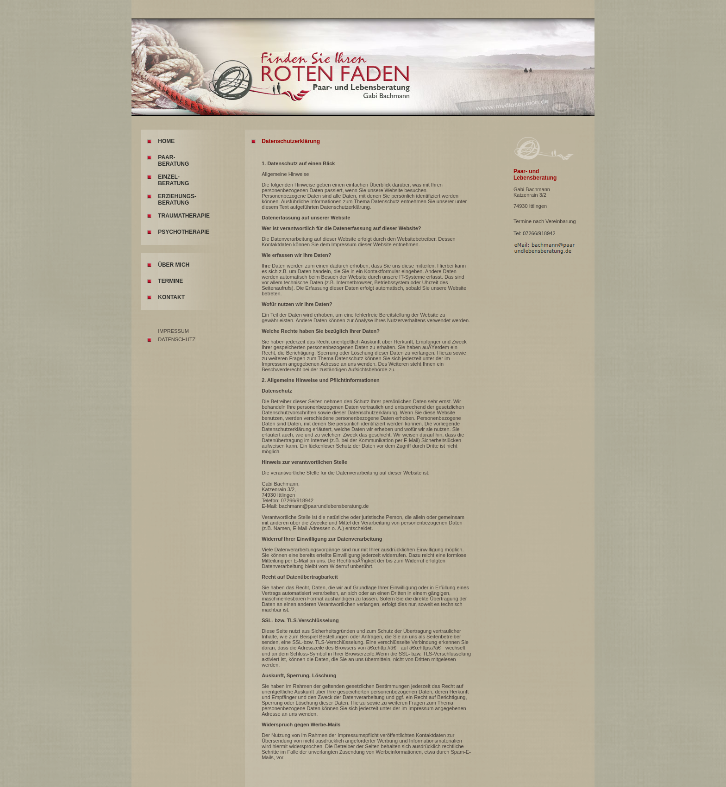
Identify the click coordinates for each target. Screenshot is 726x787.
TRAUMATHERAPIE (184, 215)
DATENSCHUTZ (176, 339)
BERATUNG (173, 164)
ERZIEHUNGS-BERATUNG (177, 199)
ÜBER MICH (173, 265)
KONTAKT (171, 297)
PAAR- (166, 157)
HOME (166, 141)
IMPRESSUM (173, 331)
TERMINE (170, 281)
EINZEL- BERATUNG (173, 180)
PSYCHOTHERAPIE (183, 232)
